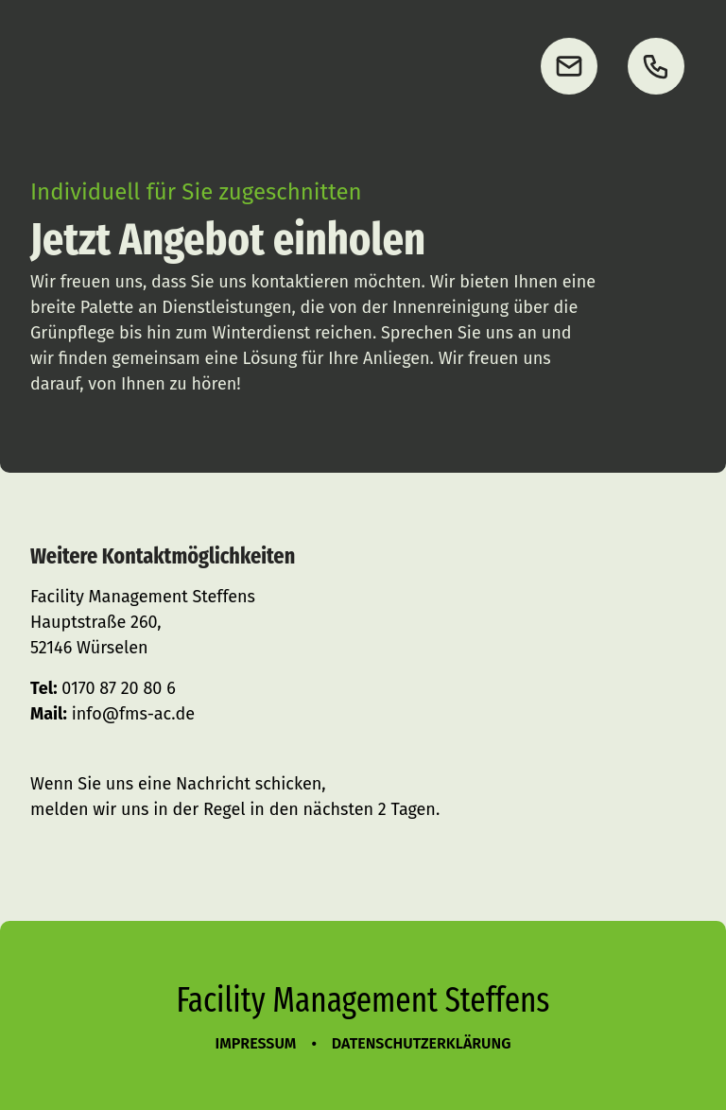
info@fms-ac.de (133, 713)
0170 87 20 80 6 (118, 688)
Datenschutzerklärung (421, 1043)
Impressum (256, 1043)
